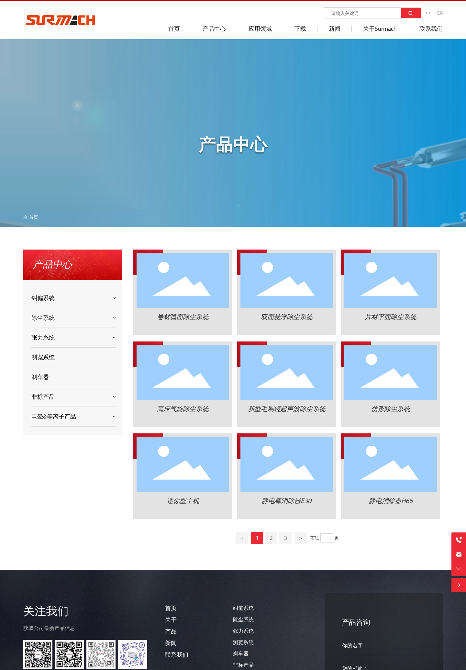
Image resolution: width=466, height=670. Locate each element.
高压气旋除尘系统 (183, 409)
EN (440, 12)
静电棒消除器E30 (286, 501)
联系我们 (176, 654)
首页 (171, 608)
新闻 (171, 643)
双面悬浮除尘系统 (287, 317)
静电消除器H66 (391, 501)
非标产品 (243, 665)
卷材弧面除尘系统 (183, 317)
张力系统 (243, 631)
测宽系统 (243, 642)
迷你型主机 (183, 501)
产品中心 (233, 150)
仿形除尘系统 (390, 409)
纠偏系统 (243, 608)
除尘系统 (243, 619)
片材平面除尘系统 (390, 317)
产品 (171, 631)
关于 (171, 619)
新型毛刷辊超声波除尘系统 (287, 409)
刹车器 (241, 653)
